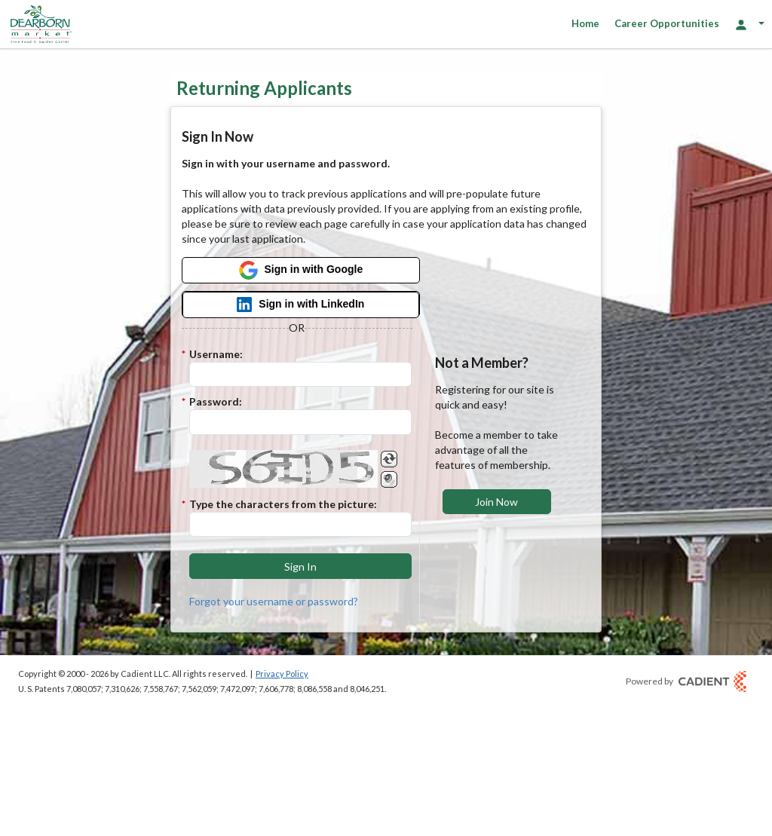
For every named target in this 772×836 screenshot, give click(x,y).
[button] (300, 566)
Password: (215, 401)
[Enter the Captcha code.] (300, 524)
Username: (216, 354)
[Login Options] (749, 23)
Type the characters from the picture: (283, 504)
